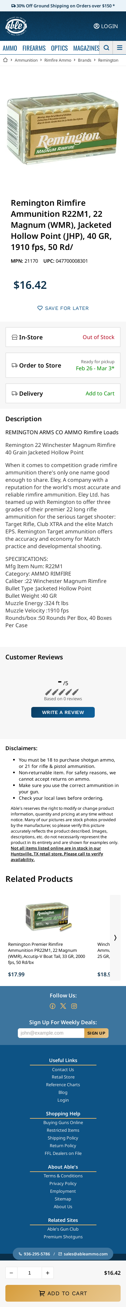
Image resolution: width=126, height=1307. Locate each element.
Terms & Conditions (63, 1176)
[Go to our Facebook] (52, 1006)
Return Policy (63, 1145)
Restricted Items (63, 1130)
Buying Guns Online (63, 1122)
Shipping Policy (63, 1138)
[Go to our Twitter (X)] (63, 1006)
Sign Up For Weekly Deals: (63, 1022)
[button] (11, 1273)
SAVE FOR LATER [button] (63, 308)
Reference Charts (63, 1085)
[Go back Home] (5, 60)
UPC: (49, 261)
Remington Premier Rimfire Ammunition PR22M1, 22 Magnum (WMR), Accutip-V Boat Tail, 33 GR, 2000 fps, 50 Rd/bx (46, 953)
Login (63, 1100)
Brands (84, 60)
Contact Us (63, 1069)
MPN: (18, 261)
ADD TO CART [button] (63, 1293)
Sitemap (63, 1199)
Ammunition (26, 60)
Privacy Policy (63, 1183)
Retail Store (63, 1077)
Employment (63, 1191)
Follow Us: (63, 995)
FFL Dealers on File (63, 1153)
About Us (63, 1206)
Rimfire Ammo (57, 60)
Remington (108, 60)
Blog (63, 1092)
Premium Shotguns (63, 1237)
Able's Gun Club (63, 1229)
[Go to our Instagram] (74, 1006)
